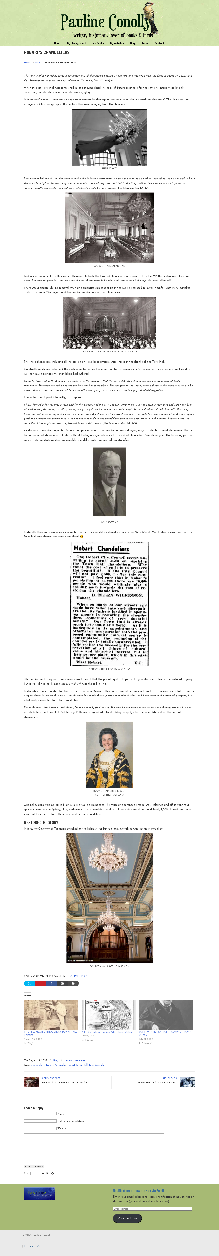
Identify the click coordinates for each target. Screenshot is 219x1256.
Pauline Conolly (109, 20)
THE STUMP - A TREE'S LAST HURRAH (64, 1082)
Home (27, 63)
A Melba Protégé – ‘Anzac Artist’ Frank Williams (107, 1032)
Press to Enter (127, 1223)
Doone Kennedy (55, 1065)
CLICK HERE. (79, 976)
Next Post (170, 1078)
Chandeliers (38, 1065)
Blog (37, 63)
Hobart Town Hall (77, 1065)
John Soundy (96, 1065)
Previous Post (51, 1078)
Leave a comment (75, 1060)
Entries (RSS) (32, 1251)
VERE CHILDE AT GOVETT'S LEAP (157, 1082)
